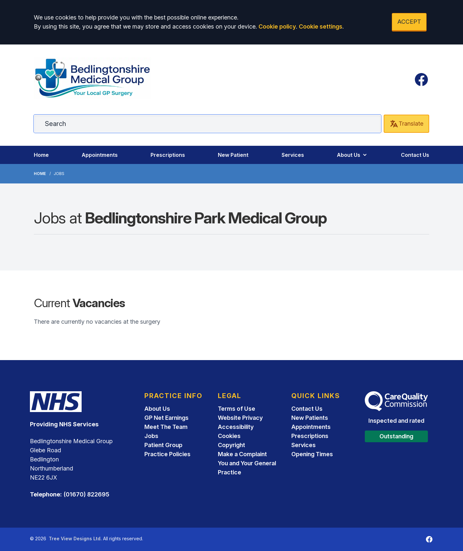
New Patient (233, 155)
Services (293, 155)
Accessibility (236, 426)
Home (41, 155)
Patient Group (163, 445)
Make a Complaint (242, 454)
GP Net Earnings (166, 417)
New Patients (309, 417)
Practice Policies (167, 454)
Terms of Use (236, 408)
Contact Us (415, 155)
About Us (352, 155)
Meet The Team (166, 426)
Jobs (151, 435)
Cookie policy (277, 26)
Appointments (100, 155)
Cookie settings (320, 26)
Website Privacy (240, 417)
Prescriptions (168, 155)
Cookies (229, 435)
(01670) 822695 (86, 494)
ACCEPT (409, 21)
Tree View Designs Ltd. (75, 538)
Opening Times (312, 454)
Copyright (231, 445)
